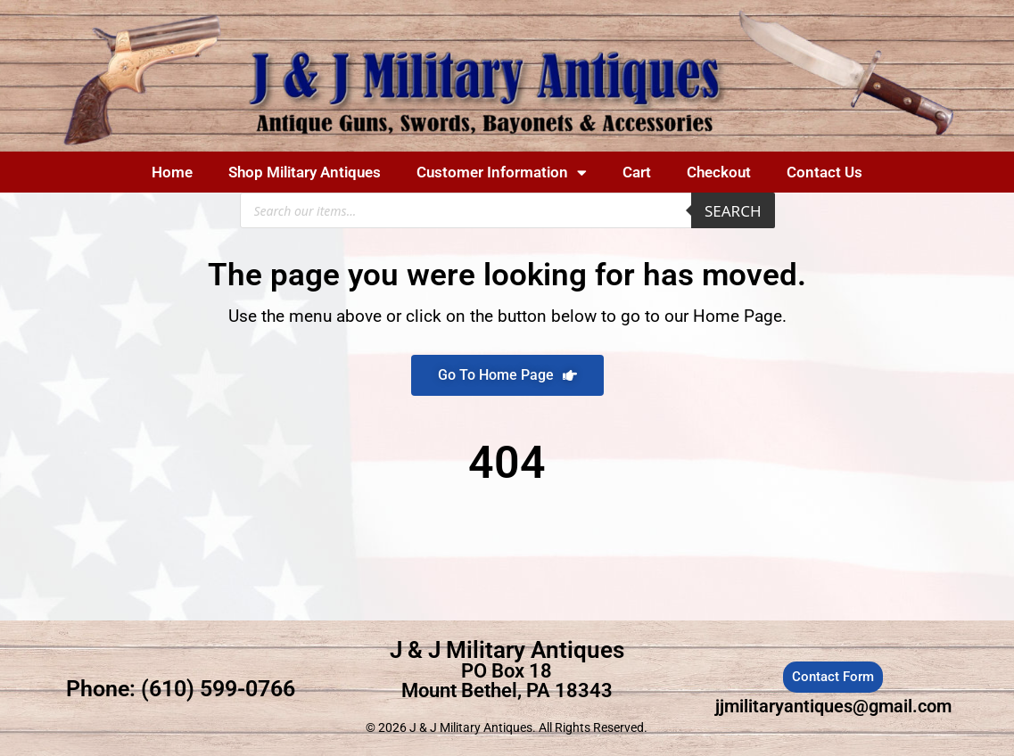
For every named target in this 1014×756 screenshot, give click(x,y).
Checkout (719, 172)
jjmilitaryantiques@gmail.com (833, 706)
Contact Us (824, 172)
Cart (636, 172)
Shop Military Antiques (304, 172)
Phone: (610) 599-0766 (180, 689)
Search (733, 211)
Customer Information (501, 172)
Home (172, 172)
